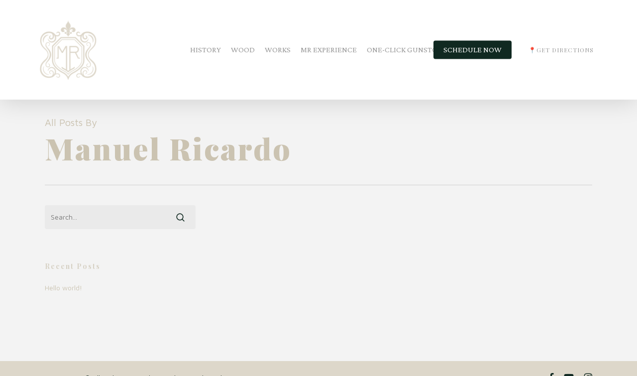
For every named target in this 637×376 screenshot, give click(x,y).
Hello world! (63, 287)
